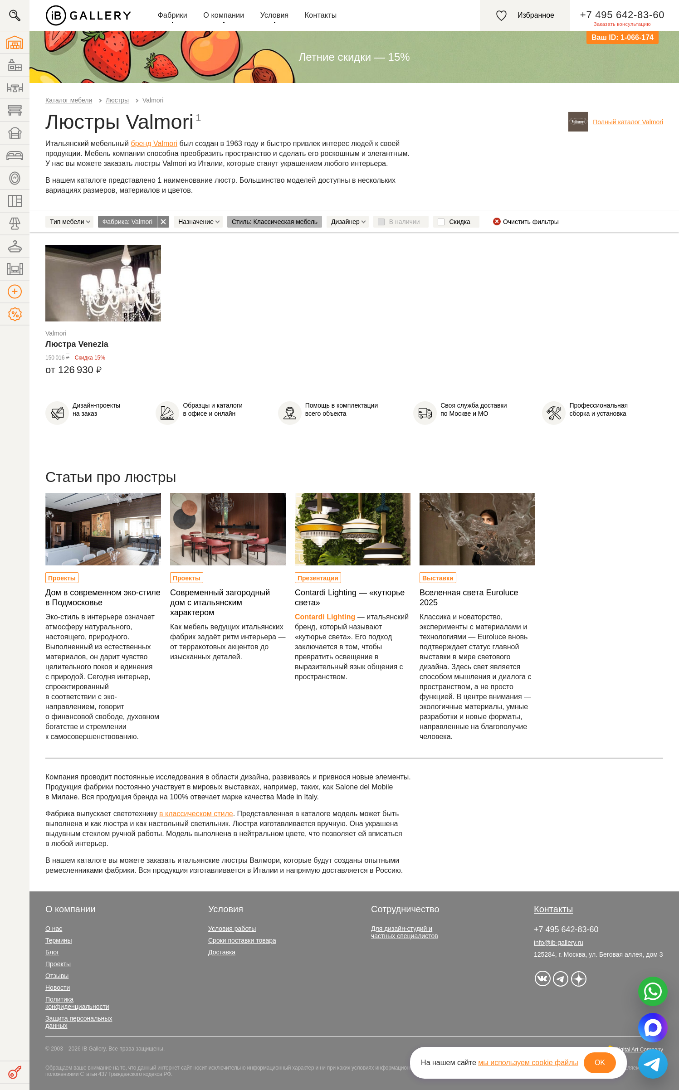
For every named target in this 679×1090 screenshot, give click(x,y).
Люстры (117, 100)
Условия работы (232, 928)
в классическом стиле (196, 814)
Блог (52, 952)
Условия (274, 15)
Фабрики (172, 15)
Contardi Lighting (325, 617)
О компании (223, 15)
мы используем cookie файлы (528, 1062)
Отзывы (56, 975)
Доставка (221, 952)
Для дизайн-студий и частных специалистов (404, 932)
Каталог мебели (68, 100)
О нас (53, 928)
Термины (58, 940)
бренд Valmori (154, 143)
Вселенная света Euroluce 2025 (469, 597)
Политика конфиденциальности (77, 1003)
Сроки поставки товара (242, 940)
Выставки (438, 578)
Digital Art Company (639, 1049)
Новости (57, 987)
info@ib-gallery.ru (558, 942)
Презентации (318, 578)
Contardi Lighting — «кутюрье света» (350, 597)
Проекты (62, 578)
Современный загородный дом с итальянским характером (220, 602)
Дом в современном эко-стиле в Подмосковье (103, 597)
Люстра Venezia (76, 344)
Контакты (321, 15)
